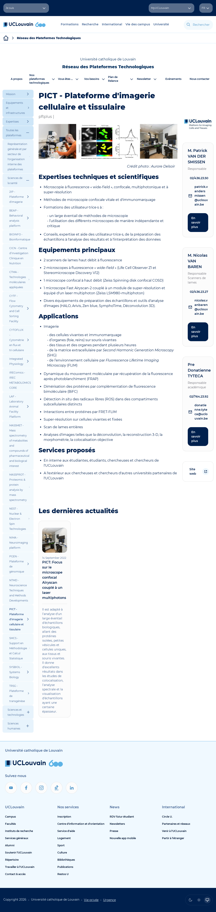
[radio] (190, 900)
